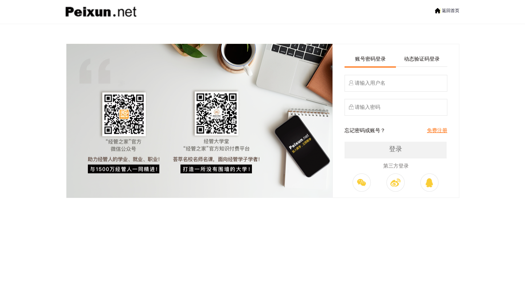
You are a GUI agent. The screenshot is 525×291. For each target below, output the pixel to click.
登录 (395, 149)
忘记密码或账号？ (365, 130)
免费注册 (437, 130)
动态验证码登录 (422, 59)
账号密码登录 (370, 59)
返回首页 (450, 10)
